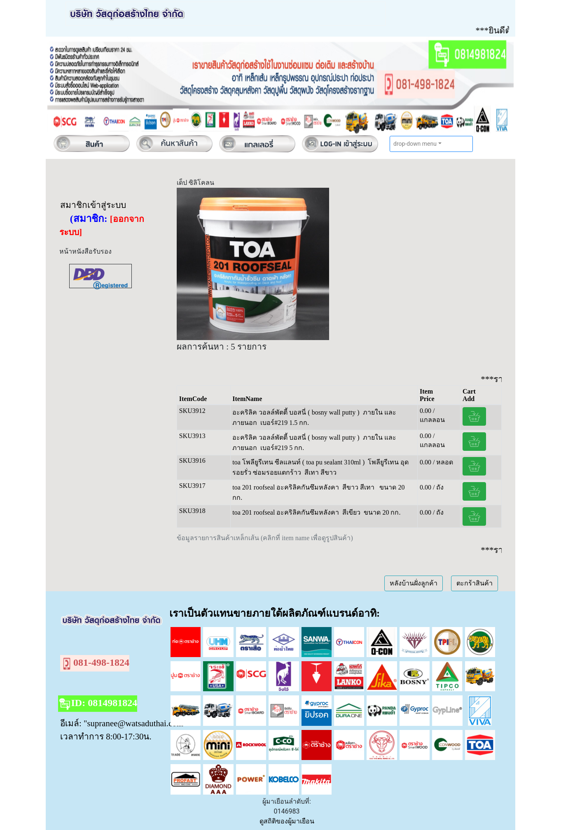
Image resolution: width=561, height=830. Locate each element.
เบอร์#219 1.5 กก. (284, 422)
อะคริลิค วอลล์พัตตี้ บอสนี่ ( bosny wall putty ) (295, 412)
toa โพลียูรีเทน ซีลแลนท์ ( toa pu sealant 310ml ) (298, 462)
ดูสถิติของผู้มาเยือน (286, 821)
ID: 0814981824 (98, 704)
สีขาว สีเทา (359, 487)
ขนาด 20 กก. (382, 512)
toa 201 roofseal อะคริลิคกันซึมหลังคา (285, 487)
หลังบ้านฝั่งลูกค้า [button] (413, 583)
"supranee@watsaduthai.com (133, 723)
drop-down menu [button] (415, 143)
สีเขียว (351, 512)
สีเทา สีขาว (320, 472)
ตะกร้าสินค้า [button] (474, 583)
